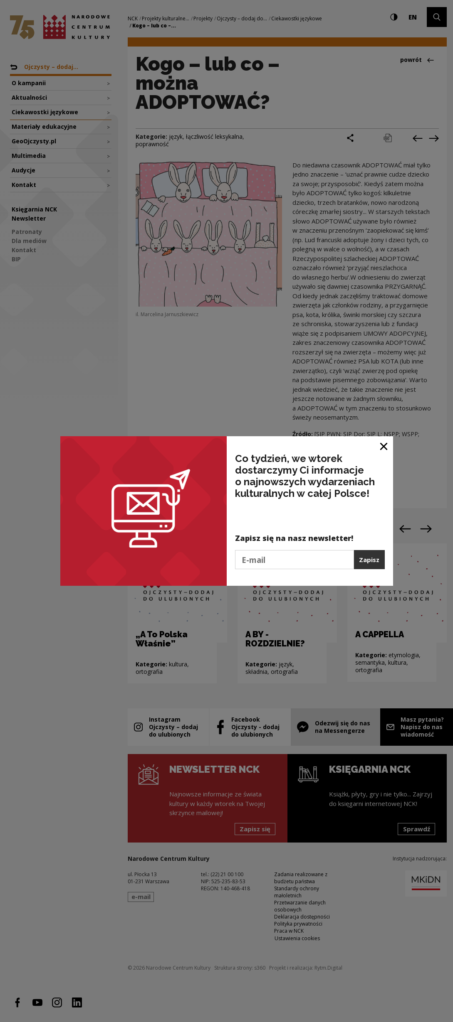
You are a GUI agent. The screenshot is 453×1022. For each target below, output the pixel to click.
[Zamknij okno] (384, 445)
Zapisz (369, 559)
